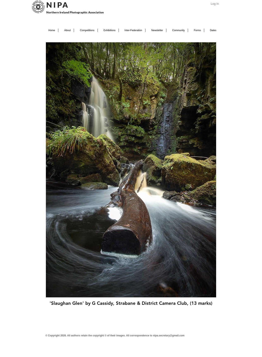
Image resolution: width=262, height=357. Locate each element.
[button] (66, 30)
